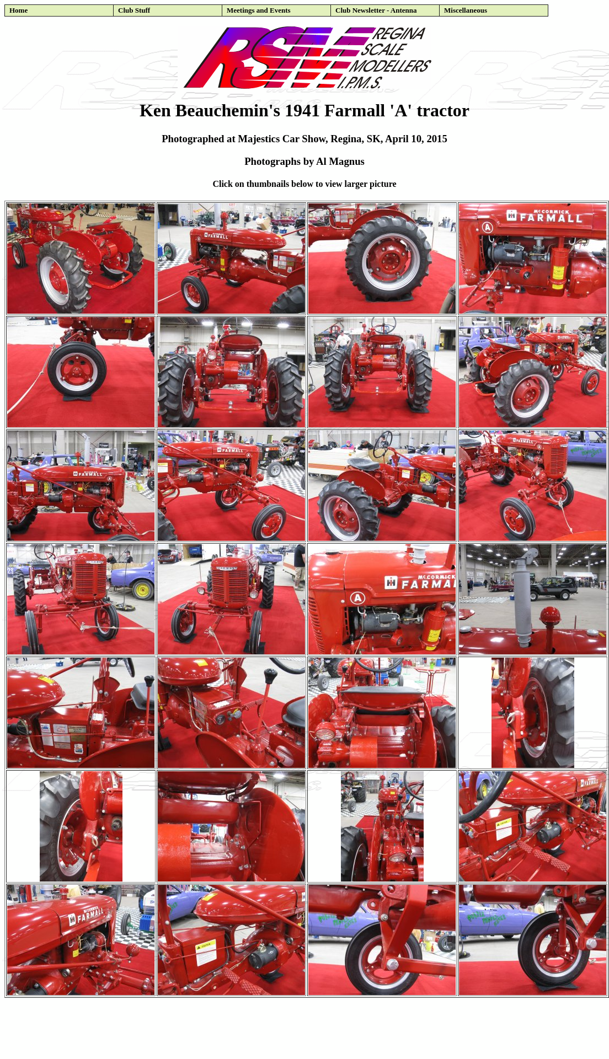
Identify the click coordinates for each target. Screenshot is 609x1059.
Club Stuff (134, 10)
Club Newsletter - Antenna (375, 10)
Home (18, 10)
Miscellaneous (465, 10)
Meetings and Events (259, 10)
